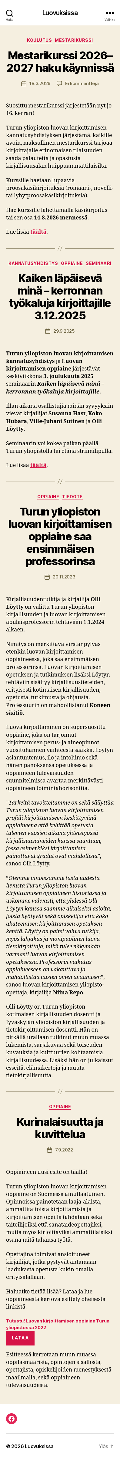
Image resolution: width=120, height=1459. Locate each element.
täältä (38, 232)
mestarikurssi (74, 40)
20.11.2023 (64, 577)
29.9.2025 (64, 331)
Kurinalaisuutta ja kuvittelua (60, 1128)
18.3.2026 (40, 83)
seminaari (99, 263)
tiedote (72, 496)
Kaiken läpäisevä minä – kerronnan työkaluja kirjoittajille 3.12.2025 (60, 297)
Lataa (20, 1338)
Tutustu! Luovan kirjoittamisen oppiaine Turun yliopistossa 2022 (57, 1324)
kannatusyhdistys (33, 263)
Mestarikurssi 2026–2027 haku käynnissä (60, 61)
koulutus (39, 40)
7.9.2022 (64, 1150)
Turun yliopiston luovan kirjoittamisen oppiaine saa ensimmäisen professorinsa (60, 536)
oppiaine (72, 263)
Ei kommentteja (81, 83)
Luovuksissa (59, 13)
